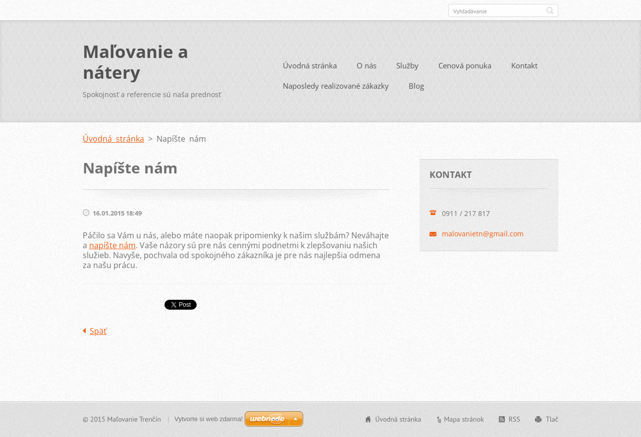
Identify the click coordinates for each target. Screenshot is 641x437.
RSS (514, 419)
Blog (416, 86)
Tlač (552, 419)
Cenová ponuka (464, 65)
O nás (366, 65)
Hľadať (549, 10)
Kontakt (524, 65)
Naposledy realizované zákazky (336, 86)
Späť (98, 331)
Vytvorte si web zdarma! (208, 419)
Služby (407, 65)
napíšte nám (112, 245)
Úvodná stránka (310, 65)
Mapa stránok (464, 419)
